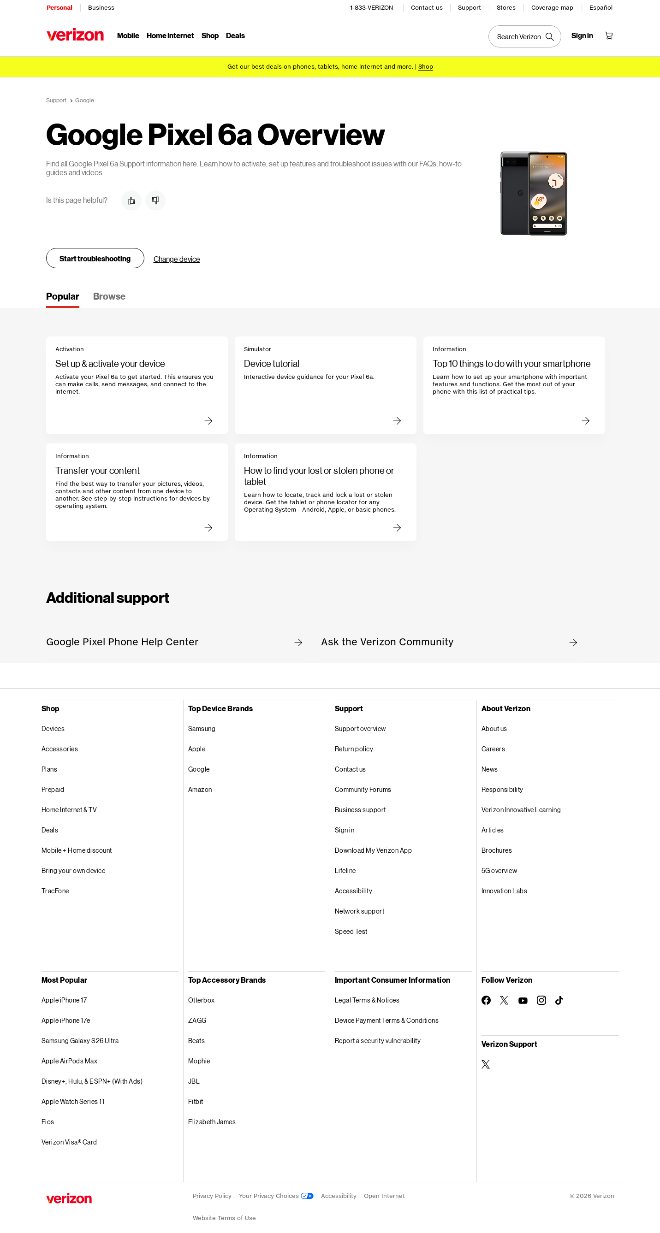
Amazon (200, 785)
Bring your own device (74, 866)
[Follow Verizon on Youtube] (523, 996)
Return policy (354, 744)
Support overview (360, 724)
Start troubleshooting (95, 253)
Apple (197, 744)
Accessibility (354, 886)
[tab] (62, 294)
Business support (360, 805)
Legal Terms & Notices (367, 995)
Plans (50, 764)
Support (470, 7)
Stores (507, 7)
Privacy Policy (212, 1191)
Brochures (497, 846)
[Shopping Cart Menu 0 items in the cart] (610, 35)
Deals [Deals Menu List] (235, 34)
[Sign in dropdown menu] (583, 35)
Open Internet (384, 1191)
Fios (48, 1117)
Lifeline (345, 866)
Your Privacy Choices (276, 1191)
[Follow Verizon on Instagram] (541, 995)
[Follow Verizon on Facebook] (486, 995)
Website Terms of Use (224, 1213)
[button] (131, 196)
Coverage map (553, 7)
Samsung (202, 724)
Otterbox (201, 995)
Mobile (128, 34)
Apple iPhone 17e (66, 1016)
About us (494, 724)
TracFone (55, 886)
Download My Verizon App (373, 846)
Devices (53, 724)
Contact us (428, 7)
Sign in (345, 825)
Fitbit (195, 1097)
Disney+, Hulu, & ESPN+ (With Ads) (92, 1076)
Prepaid (53, 785)
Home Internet (170, 34)
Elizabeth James (212, 1117)
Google (199, 764)
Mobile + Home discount (77, 846)
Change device (177, 254)
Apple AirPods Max (70, 1056)
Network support (360, 906)
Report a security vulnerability (378, 1036)
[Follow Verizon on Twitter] (504, 995)
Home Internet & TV (69, 805)
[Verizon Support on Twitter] (486, 1059)
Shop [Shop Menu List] (209, 34)
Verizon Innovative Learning (521, 805)
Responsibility (502, 785)
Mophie (199, 1056)
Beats (196, 1036)
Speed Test (351, 927)
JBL (194, 1076)
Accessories (60, 744)
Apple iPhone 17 (64, 995)
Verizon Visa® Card (69, 1137)
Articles (493, 825)
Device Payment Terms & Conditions (387, 1016)
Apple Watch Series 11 (73, 1097)
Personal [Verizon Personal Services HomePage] (58, 7)
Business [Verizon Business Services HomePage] (101, 7)
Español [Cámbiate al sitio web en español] (601, 7)
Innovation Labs (505, 886)
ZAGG (197, 1016)
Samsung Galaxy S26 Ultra (80, 1036)
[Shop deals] (425, 65)
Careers (493, 744)
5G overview (499, 866)
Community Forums (363, 785)
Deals (50, 825)
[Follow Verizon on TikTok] (560, 996)
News (490, 764)
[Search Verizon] (525, 36)
